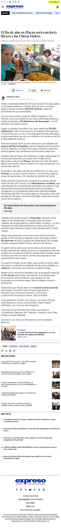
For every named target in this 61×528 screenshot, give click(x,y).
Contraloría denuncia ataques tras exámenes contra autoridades (18, 394)
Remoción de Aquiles (44, 13)
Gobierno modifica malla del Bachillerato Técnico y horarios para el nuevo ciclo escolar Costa (30, 448)
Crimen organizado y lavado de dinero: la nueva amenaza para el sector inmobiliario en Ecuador (18, 384)
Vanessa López (13, 97)
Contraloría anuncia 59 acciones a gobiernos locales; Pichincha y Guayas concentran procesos (29, 420)
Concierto (13, 346)
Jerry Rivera (24, 346)
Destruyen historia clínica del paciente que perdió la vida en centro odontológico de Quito (27, 457)
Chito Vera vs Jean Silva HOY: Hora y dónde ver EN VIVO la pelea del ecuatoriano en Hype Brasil (27, 439)
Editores (30, 503)
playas (33, 346)
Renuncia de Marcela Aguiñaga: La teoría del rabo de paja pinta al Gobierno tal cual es (31, 429)
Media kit (30, 506)
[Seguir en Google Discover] (32, 90)
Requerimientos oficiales (30, 499)
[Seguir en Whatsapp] (45, 90)
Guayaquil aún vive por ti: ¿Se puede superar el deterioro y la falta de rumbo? (18, 362)
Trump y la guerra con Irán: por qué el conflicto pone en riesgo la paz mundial (16, 404)
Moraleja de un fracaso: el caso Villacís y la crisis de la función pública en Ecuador (17, 373)
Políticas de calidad (30, 510)
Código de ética (30, 496)
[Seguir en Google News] (17, 90)
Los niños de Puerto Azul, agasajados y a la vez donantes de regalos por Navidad (36, 333)
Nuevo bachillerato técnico (22, 13)
